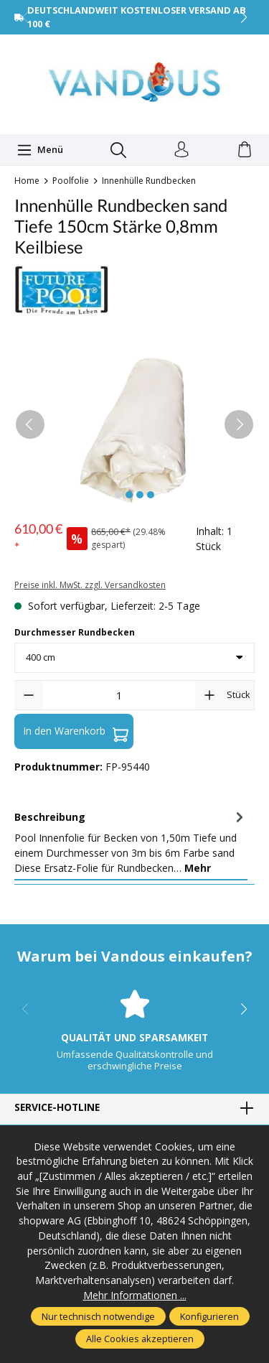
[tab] (130, 842)
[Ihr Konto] (181, 150)
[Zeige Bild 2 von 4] (129, 494)
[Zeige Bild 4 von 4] (150, 494)
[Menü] (40, 150)
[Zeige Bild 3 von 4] (139, 494)
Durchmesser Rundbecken (74, 632)
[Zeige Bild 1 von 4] (118, 494)
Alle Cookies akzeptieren (140, 1338)
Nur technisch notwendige (98, 1316)
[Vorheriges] (30, 424)
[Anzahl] (119, 695)
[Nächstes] (239, 424)
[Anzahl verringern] (28, 695)
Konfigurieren (209, 1316)
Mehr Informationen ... (135, 1295)
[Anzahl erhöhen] (209, 695)
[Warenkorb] (245, 150)
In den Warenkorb (75, 731)
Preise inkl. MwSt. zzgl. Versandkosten (90, 585)
